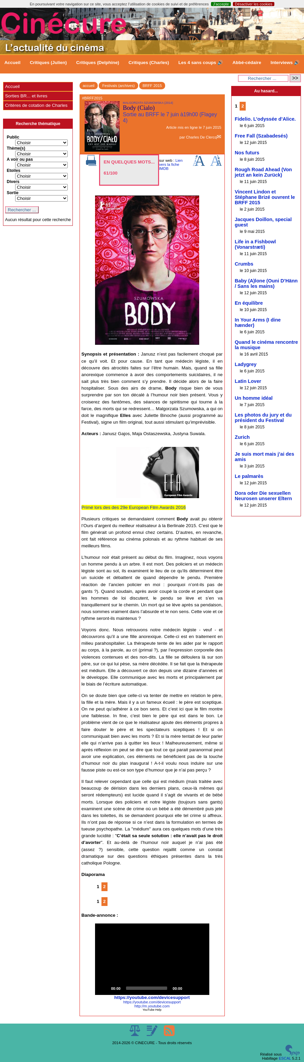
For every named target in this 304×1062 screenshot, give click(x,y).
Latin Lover (248, 381)
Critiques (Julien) (48, 62)
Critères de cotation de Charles (36, 105)
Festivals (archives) (118, 86)
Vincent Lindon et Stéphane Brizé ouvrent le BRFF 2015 (265, 197)
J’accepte (221, 4)
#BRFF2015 (92, 98)
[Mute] (189, 988)
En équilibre (249, 303)
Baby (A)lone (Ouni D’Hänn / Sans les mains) (266, 283)
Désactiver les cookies (253, 4)
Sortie (13, 192)
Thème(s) (16, 148)
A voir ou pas (20, 159)
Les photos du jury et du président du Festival (263, 417)
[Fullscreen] (200, 988)
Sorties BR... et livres (26, 95)
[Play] (103, 988)
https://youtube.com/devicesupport (152, 997)
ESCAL (285, 1058)
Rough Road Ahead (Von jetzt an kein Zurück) (263, 172)
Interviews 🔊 (285, 62)
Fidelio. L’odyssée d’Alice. (265, 119)
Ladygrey (246, 364)
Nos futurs (247, 152)
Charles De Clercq (201, 137)
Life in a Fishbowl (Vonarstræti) (255, 244)
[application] (152, 959)
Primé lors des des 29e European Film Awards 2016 (134, 507)
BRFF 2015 (152, 86)
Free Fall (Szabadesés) (261, 136)
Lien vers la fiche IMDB (171, 164)
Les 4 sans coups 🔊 (200, 62)
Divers (13, 181)
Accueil (12, 62)
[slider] (147, 988)
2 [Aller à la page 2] (104, 886)
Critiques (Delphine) (97, 62)
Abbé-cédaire (247, 62)
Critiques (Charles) (148, 62)
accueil (89, 86)
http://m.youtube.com (152, 1006)
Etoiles (13, 170)
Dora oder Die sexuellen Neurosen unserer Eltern (263, 495)
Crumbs (244, 264)
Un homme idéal (254, 398)
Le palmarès (249, 476)
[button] (152, 959)
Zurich (242, 437)
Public (13, 137)
